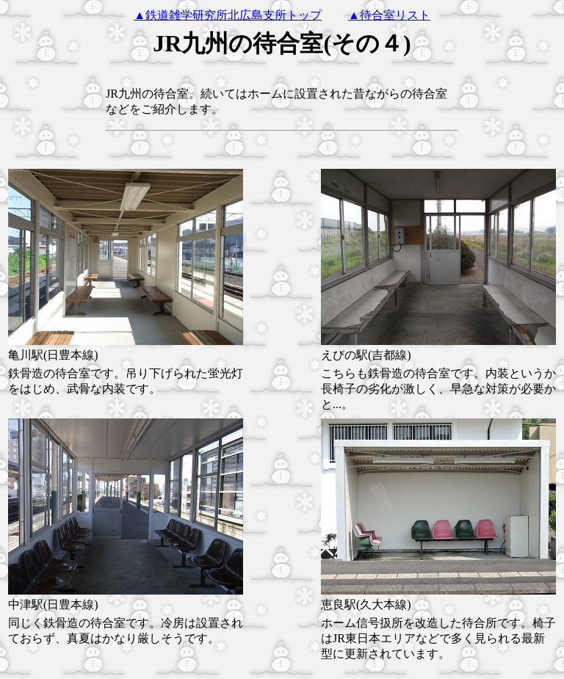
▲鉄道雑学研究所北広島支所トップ (228, 15)
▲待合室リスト (389, 15)
